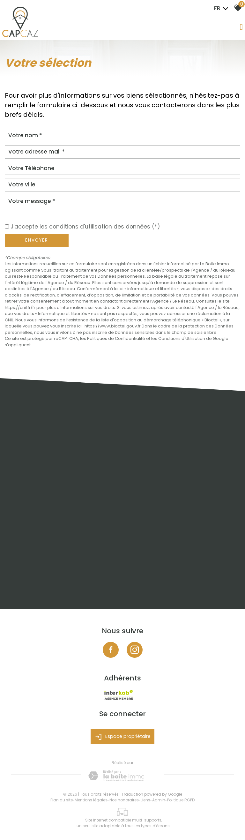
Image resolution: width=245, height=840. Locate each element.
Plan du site (61, 800)
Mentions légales (91, 800)
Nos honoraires (124, 800)
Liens (145, 800)
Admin (158, 800)
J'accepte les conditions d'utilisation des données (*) (85, 226)
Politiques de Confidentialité (116, 338)
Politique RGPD (181, 800)
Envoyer (36, 240)
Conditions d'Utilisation (181, 338)
